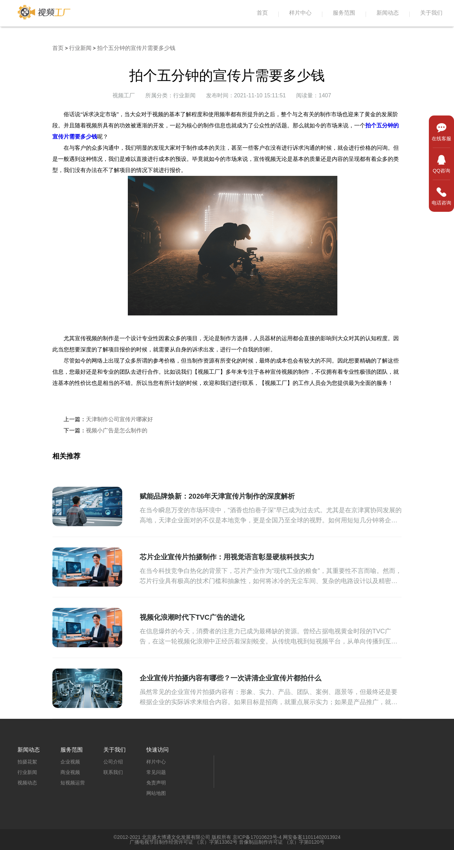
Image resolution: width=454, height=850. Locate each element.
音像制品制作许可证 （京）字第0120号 (281, 842)
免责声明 (156, 782)
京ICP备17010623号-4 (257, 837)
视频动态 (27, 782)
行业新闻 (80, 48)
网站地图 (156, 793)
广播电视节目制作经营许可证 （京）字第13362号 (183, 842)
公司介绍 (113, 762)
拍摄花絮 (27, 762)
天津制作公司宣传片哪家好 (119, 419)
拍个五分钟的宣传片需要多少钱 (136, 48)
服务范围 (344, 13)
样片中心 (300, 13)
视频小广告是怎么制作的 (116, 430)
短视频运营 (72, 782)
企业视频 (70, 762)
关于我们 (431, 13)
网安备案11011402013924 (311, 837)
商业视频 (70, 772)
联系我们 (113, 772)
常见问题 (156, 772)
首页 (262, 13)
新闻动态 (387, 13)
